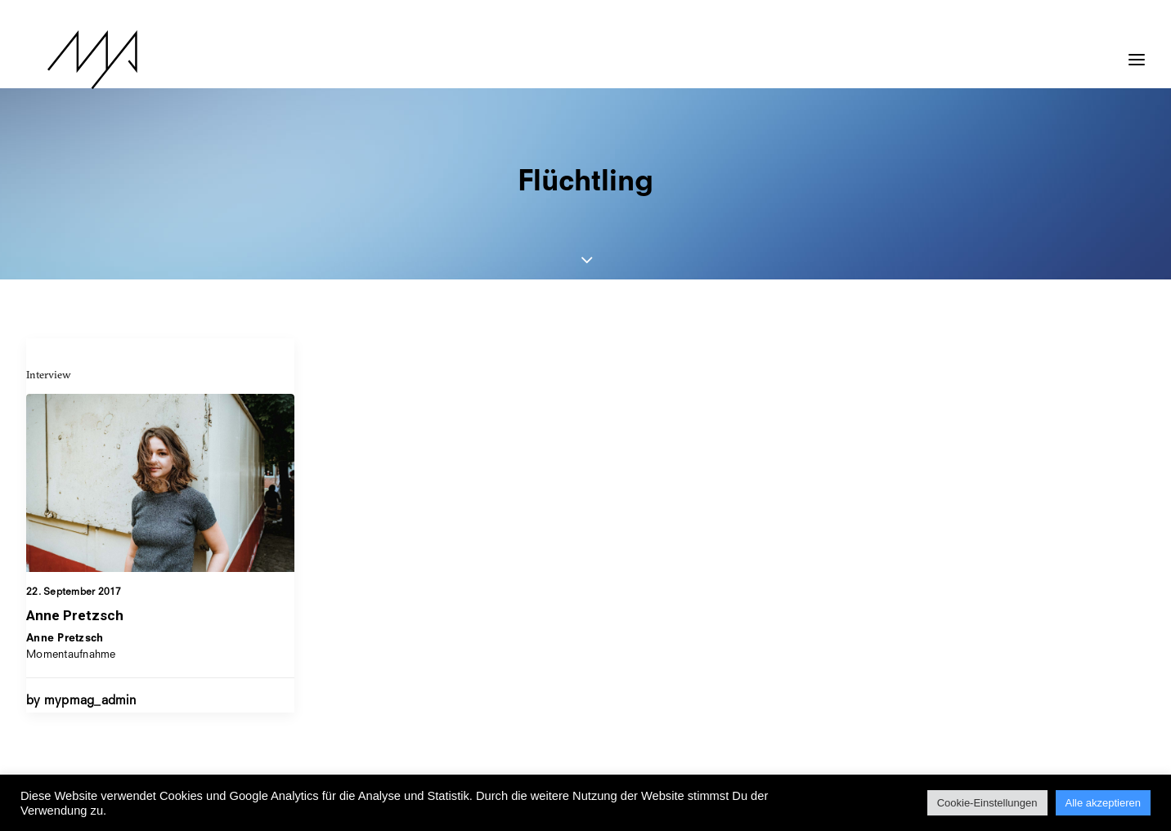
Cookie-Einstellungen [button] (987, 803)
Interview (48, 374)
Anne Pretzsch (74, 615)
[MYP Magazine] (71, 59)
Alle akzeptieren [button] (1104, 803)
